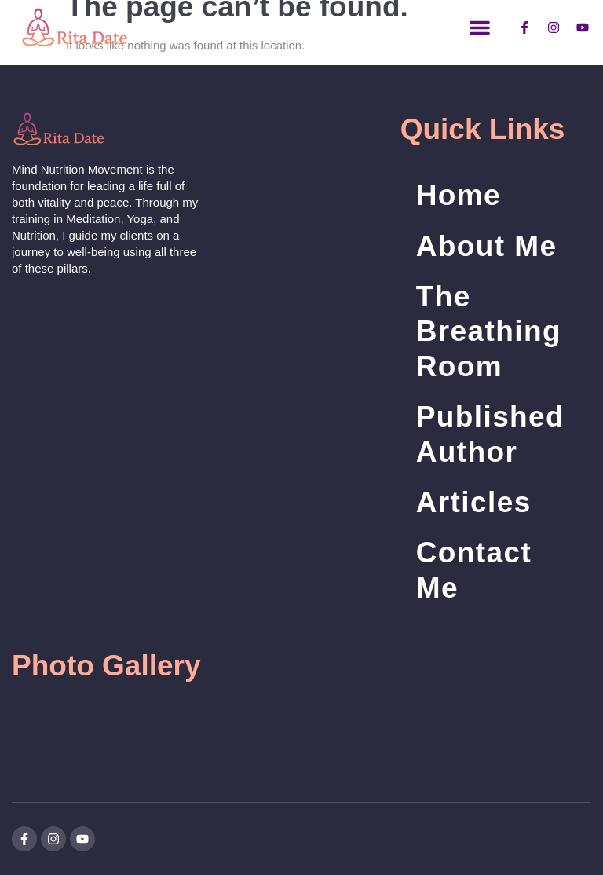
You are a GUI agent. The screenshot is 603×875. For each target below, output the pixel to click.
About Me (486, 246)
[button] (479, 27)
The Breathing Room (488, 331)
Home (458, 195)
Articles (474, 502)
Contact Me (474, 569)
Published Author (490, 434)
